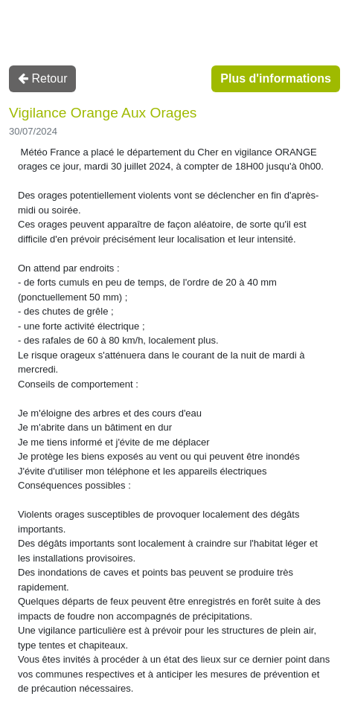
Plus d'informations (275, 78)
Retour (42, 78)
